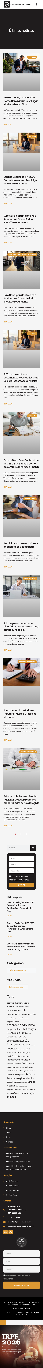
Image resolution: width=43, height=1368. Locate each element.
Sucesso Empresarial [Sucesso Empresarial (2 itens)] (27, 1089)
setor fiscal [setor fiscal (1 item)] (24, 1082)
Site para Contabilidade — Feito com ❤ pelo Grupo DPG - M (21, 1313)
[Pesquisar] (33, 848)
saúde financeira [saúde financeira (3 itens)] (14, 1082)
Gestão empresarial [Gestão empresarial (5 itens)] (16, 1038)
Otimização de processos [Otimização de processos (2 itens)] (21, 1056)
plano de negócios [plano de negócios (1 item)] (19, 1067)
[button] (37, 4)
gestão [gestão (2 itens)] (28, 1033)
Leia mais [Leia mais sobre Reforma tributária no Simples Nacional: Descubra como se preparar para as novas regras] (7, 825)
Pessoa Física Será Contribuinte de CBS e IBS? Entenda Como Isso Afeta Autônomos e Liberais (21, 464)
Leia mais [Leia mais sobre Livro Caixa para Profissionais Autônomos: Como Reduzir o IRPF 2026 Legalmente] (7, 242)
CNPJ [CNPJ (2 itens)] (16, 1006)
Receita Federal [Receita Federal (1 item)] (16, 1071)
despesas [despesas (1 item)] (26, 1018)
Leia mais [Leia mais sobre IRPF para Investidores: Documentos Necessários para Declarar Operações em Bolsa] (7, 404)
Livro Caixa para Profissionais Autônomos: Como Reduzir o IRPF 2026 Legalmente (19, 219)
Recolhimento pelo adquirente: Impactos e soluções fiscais (20, 545)
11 (27, 834)
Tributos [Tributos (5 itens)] (11, 1096)
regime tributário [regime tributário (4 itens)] (26, 1078)
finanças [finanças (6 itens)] (31, 1029)
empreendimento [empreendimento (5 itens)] (16, 1029)
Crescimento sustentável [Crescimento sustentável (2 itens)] (27, 1014)
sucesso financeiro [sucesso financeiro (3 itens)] (15, 1093)
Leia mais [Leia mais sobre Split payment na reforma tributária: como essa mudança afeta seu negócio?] (7, 650)
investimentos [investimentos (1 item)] (21, 1049)
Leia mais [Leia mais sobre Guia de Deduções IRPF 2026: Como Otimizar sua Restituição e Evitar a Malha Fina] (7, 124)
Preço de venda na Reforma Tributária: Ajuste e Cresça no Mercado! (19, 714)
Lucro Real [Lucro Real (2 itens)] (19, 1052)
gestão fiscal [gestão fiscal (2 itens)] (25, 1044)
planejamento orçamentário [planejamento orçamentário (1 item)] (14, 1063)
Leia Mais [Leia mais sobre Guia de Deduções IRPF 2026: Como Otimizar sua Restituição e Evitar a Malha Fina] (9, 916)
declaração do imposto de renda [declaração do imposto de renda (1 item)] (15, 1018)
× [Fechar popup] (2, 1322)
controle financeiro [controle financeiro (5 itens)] (16, 1012)
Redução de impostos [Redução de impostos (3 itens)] (16, 1074)
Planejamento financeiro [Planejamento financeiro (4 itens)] (19, 1060)
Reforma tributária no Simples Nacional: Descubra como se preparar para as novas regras (21, 800)
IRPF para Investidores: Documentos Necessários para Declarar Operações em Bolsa (21, 378)
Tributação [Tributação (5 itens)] (29, 1093)
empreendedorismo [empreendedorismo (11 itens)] (21, 1025)
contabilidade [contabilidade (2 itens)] (12, 1010)
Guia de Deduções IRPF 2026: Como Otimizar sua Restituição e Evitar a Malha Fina (20, 101)
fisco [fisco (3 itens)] (9, 1033)
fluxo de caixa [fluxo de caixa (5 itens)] (18, 1032)
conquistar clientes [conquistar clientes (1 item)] (24, 1006)
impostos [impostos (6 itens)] (12, 1048)
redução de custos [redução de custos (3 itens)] (27, 1070)
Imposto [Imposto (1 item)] (32, 1045)
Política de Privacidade (21, 1308)
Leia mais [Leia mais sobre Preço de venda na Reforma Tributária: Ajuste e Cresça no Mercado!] (7, 740)
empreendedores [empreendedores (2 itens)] (13, 1021)
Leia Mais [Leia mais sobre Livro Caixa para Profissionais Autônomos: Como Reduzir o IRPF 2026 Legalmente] (9, 954)
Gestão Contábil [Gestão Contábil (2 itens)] (12, 1036)
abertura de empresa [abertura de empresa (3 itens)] (16, 1003)
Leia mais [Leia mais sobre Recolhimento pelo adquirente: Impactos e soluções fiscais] (7, 567)
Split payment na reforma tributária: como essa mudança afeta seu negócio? (21, 627)
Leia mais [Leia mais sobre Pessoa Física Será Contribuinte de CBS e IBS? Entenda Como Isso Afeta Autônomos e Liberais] (7, 487)
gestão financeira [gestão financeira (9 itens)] (18, 1042)
